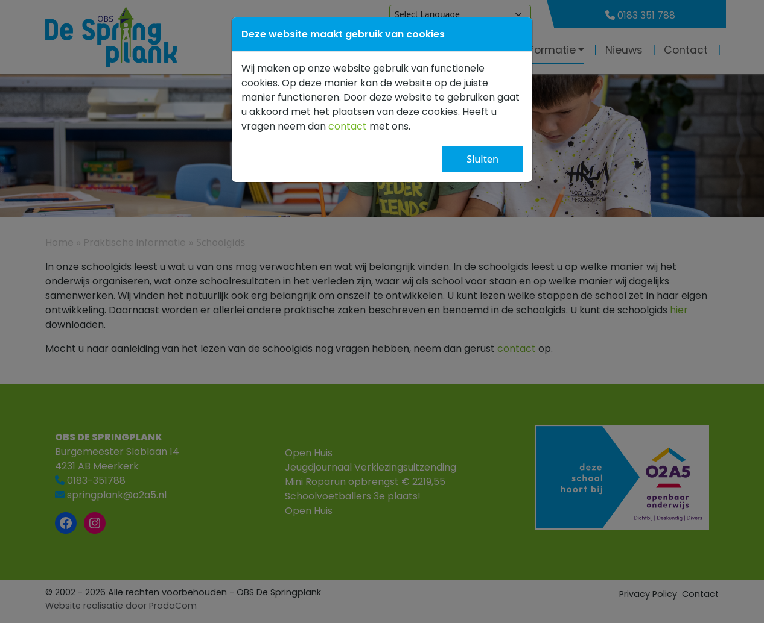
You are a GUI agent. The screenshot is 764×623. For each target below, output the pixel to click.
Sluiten (482, 159)
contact (347, 126)
